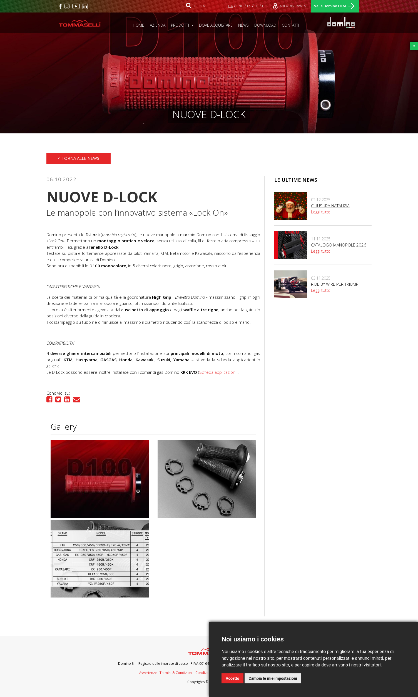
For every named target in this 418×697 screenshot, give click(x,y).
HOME (140, 25)
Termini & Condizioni (176, 672)
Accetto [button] (232, 678)
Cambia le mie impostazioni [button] (273, 678)
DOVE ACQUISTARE (217, 25)
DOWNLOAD (266, 25)
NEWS (245, 25)
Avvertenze (148, 672)
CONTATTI (292, 25)
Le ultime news (295, 179)
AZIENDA (159, 25)
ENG (240, 6)
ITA (230, 6)
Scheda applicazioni (217, 372)
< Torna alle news (78, 158)
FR (256, 6)
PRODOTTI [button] (180, 25)
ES (249, 6)
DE (264, 6)
